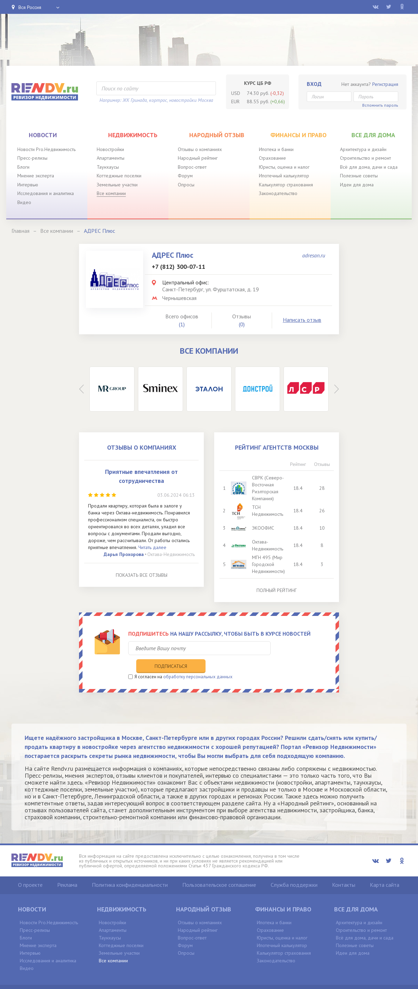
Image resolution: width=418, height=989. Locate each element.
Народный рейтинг (198, 158)
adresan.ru (313, 255)
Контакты (343, 870)
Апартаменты (110, 158)
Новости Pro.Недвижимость (46, 149)
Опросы (186, 185)
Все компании (111, 193)
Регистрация (385, 84)
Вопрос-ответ (192, 167)
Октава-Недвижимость (171, 554)
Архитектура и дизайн (363, 149)
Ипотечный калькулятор (284, 176)
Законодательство (278, 193)
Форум (185, 176)
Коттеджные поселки (119, 176)
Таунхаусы (108, 167)
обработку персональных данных (198, 662)
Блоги (23, 167)
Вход (314, 83)
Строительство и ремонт (365, 158)
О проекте (30, 870)
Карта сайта (384, 870)
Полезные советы (359, 176)
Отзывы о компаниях (200, 149)
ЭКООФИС (264, 528)
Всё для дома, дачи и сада (369, 167)
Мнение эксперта (35, 176)
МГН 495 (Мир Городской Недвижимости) (269, 564)
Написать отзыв (302, 319)
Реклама (67, 870)
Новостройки (110, 149)
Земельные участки (117, 185)
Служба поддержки (294, 870)
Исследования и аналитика (45, 193)
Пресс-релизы (32, 158)
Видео (24, 202)
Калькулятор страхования (286, 185)
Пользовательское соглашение (219, 870)
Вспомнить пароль (380, 105)
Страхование (272, 158)
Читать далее (152, 547)
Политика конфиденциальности (130, 870)
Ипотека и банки (276, 149)
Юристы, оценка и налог (284, 167)
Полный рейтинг (276, 590)
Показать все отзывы (141, 575)
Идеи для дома (357, 185)
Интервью (27, 185)
